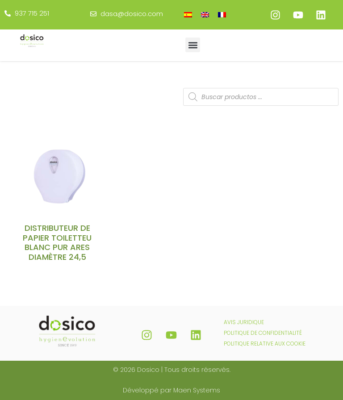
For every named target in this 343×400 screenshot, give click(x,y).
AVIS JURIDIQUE (244, 322)
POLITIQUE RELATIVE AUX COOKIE (264, 343)
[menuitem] (188, 14)
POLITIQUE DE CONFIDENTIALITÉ (263, 333)
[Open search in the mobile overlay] (261, 97)
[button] (192, 45)
